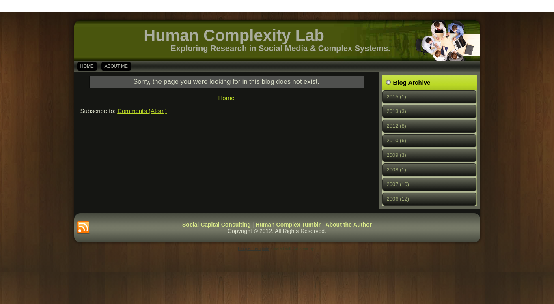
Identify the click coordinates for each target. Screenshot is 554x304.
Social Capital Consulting (216, 224)
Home (87, 66)
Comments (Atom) (142, 110)
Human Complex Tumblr (288, 224)
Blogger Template (253, 248)
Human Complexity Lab (234, 35)
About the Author (348, 224)
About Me (116, 66)
